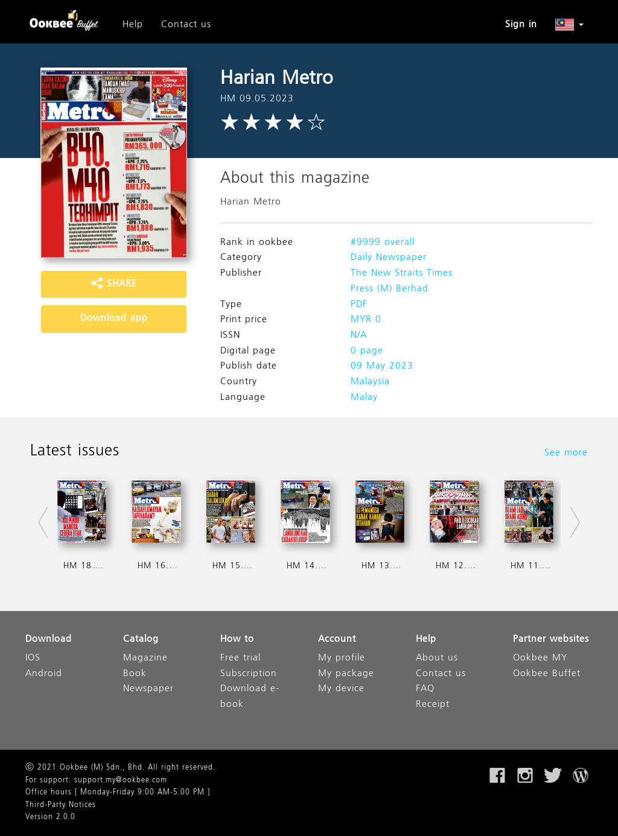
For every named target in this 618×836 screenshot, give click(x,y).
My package (346, 674)
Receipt (433, 704)
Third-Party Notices (60, 805)
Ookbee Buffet (547, 674)
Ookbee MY (540, 658)
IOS (32, 658)
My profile (341, 658)
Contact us (186, 25)
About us (437, 658)
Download (48, 639)
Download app (114, 318)
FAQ (425, 689)
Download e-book (249, 697)
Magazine (145, 658)
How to (237, 639)
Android (43, 674)
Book (135, 674)
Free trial (240, 658)
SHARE (114, 284)
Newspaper (148, 689)
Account (337, 639)
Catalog (141, 639)
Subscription (248, 674)
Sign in (521, 25)
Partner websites (551, 639)
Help (133, 25)
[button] (569, 25)
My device (341, 689)
